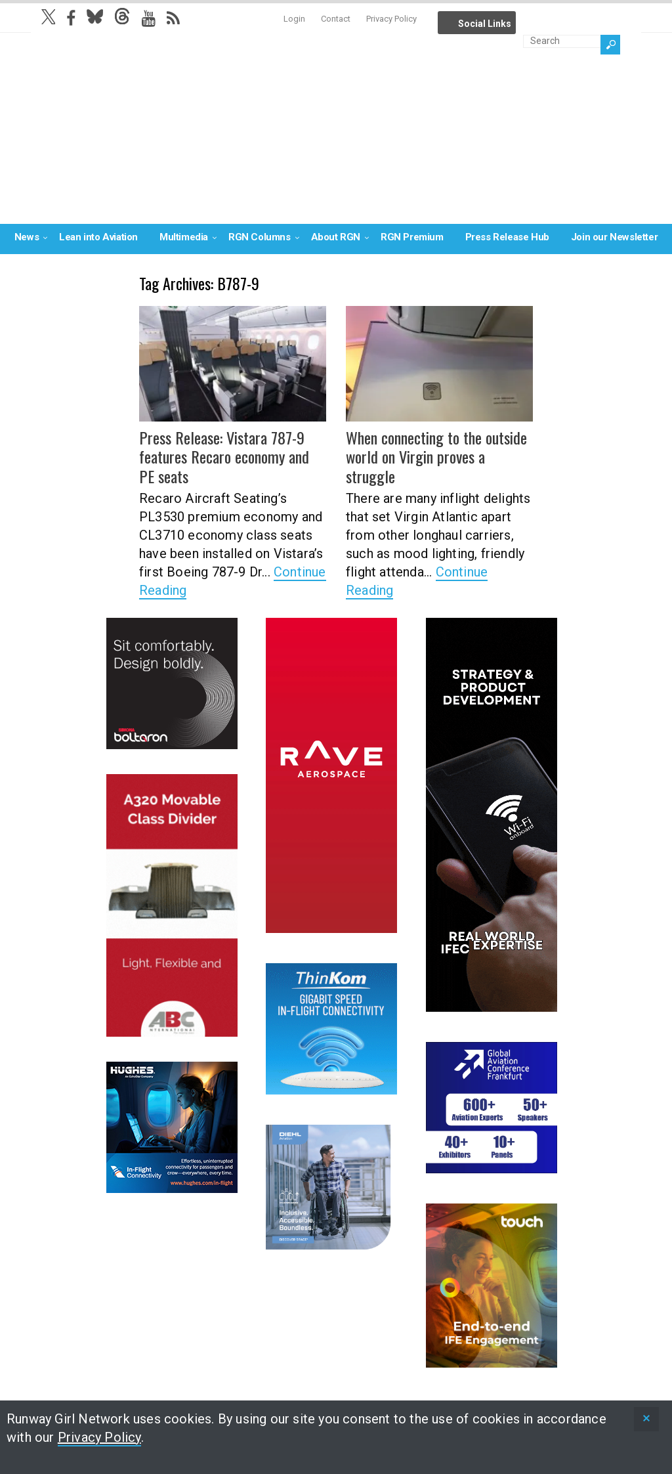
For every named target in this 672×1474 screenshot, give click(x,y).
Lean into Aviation (98, 237)
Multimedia (183, 237)
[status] (646, 1419)
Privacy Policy (391, 19)
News (26, 237)
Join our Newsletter (614, 237)
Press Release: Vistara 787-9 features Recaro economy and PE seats (232, 456)
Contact (335, 19)
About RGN (335, 237)
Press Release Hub (507, 237)
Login (294, 19)
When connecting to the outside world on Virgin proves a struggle (436, 456)
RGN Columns (259, 237)
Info (530, 19)
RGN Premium (412, 237)
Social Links (484, 23)
